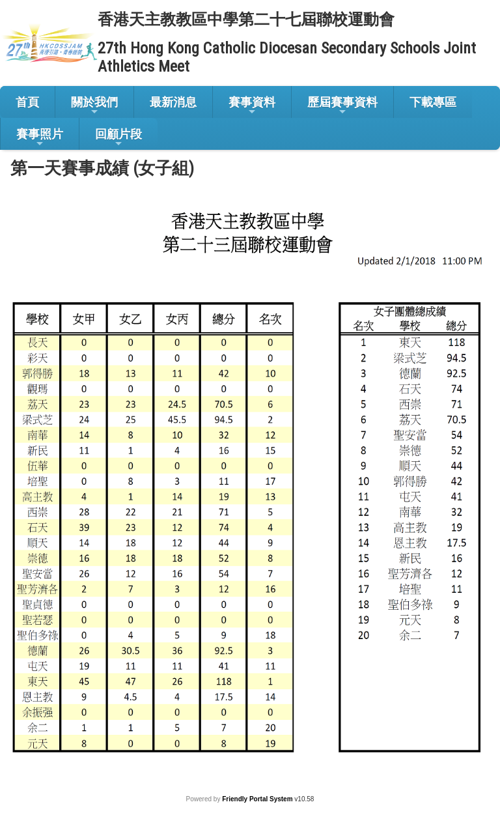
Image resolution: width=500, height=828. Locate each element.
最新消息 (173, 102)
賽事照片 (39, 138)
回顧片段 (118, 138)
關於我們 (94, 106)
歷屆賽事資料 (342, 106)
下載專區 (433, 102)
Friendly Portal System (258, 799)
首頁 (27, 102)
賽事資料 (252, 106)
